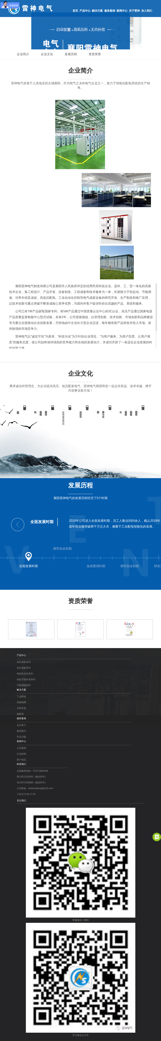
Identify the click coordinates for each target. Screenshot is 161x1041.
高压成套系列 (24, 662)
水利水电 (21, 708)
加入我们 (146, 10)
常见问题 (21, 736)
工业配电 (21, 696)
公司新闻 (21, 748)
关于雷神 (134, 10)
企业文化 (47, 54)
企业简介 (23, 54)
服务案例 (109, 10)
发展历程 (71, 54)
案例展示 (21, 731)
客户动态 (21, 759)
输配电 (20, 714)
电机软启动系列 (25, 673)
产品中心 (85, 10)
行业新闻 (21, 754)
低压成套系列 (24, 667)
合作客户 (21, 725)
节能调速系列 (24, 685)
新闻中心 (122, 10)
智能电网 (21, 702)
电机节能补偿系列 (26, 679)
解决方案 (97, 10)
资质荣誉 (95, 54)
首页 (75, 10)
